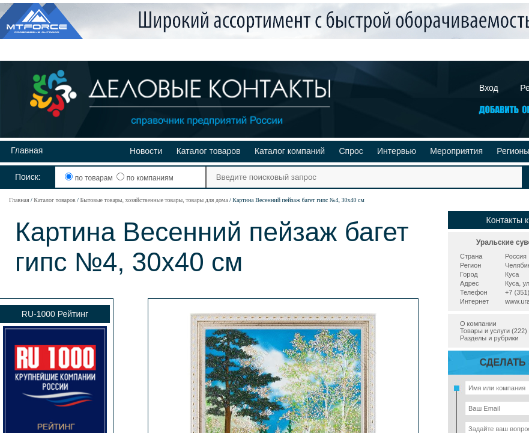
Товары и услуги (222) (493, 330)
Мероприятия (456, 151)
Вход (488, 88)
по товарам (90, 178)
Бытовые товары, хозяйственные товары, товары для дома (154, 200)
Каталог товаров (209, 151)
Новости (146, 151)
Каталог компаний (290, 151)
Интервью (396, 151)
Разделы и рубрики (489, 338)
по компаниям (144, 178)
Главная (27, 150)
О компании (478, 323)
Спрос (351, 151)
